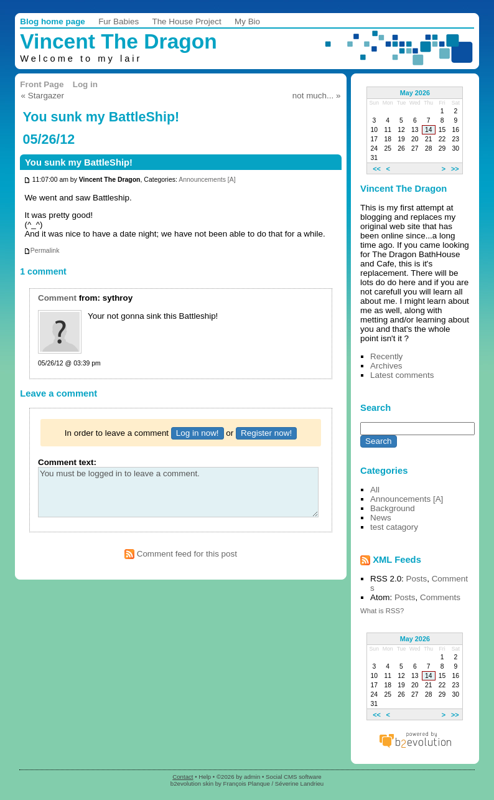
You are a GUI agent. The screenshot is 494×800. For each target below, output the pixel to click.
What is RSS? (382, 610)
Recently (386, 356)
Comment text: (67, 462)
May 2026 (415, 92)
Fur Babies (118, 21)
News (380, 517)
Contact (182, 776)
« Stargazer (42, 95)
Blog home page (52, 21)
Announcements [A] (207, 180)
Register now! (266, 433)
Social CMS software (294, 776)
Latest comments (402, 375)
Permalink (42, 250)
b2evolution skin (191, 783)
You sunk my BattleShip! (79, 162)
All (375, 489)
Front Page (41, 84)
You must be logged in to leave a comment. (178, 492)
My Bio (247, 21)
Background (392, 508)
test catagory (394, 527)
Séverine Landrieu (299, 783)
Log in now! (197, 433)
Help (204, 776)
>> (455, 168)
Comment (57, 298)
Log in (85, 84)
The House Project (186, 21)
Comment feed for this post (180, 553)
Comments (440, 597)
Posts (416, 578)
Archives (386, 365)
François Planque (246, 783)
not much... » (316, 95)
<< (377, 168)
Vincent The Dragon (118, 41)
